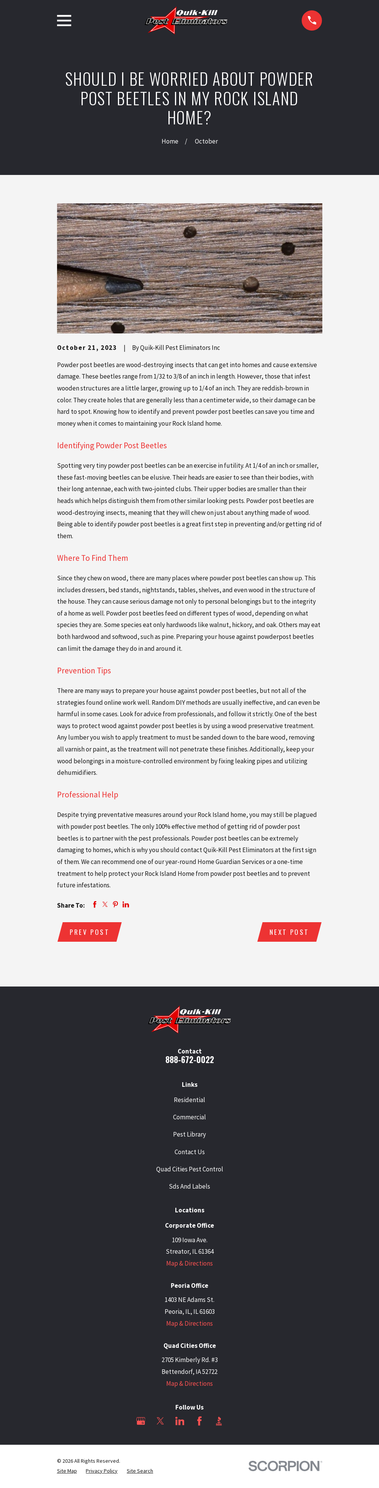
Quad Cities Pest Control (189, 1169)
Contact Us (190, 1152)
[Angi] (238, 1421)
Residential (189, 1100)
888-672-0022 (189, 1060)
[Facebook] (199, 1421)
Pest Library (189, 1135)
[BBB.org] (219, 1421)
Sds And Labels (189, 1187)
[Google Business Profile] (140, 1421)
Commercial (189, 1118)
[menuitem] (67, 1472)
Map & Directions (189, 1263)
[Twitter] (160, 1421)
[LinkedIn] (180, 1421)
